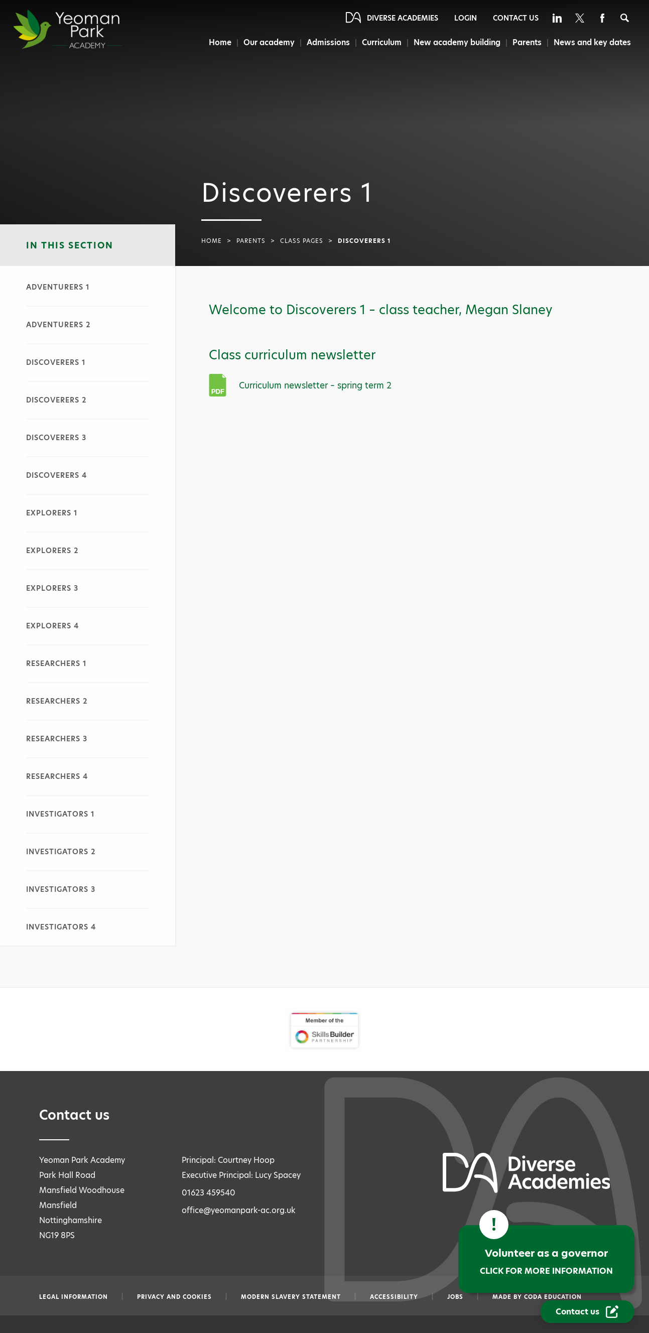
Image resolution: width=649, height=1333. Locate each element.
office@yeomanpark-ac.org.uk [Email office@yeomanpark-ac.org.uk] (239, 1210)
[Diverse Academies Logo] (86, 29)
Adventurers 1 (58, 287)
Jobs (455, 1297)
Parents (527, 42)
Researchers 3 (56, 739)
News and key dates (592, 42)
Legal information (73, 1297)
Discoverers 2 (56, 400)
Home (217, 42)
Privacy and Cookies (174, 1297)
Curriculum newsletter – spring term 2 (315, 385)
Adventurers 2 (58, 325)
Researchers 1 (56, 663)
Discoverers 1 (56, 362)
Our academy (266, 42)
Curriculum (381, 42)
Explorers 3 (52, 588)
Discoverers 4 (56, 475)
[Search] (624, 18)
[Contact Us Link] (587, 1311)
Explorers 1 (52, 513)
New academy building (456, 42)
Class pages (301, 241)
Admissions (326, 42)
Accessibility (394, 1297)
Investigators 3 (60, 889)
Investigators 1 (60, 814)
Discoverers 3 (56, 438)
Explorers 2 (52, 551)
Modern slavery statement (291, 1297)
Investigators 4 (61, 927)
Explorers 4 (52, 626)
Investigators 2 (61, 852)
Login (465, 18)
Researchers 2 (57, 701)
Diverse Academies (402, 18)
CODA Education (553, 1297)
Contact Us (516, 18)
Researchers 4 (57, 776)
